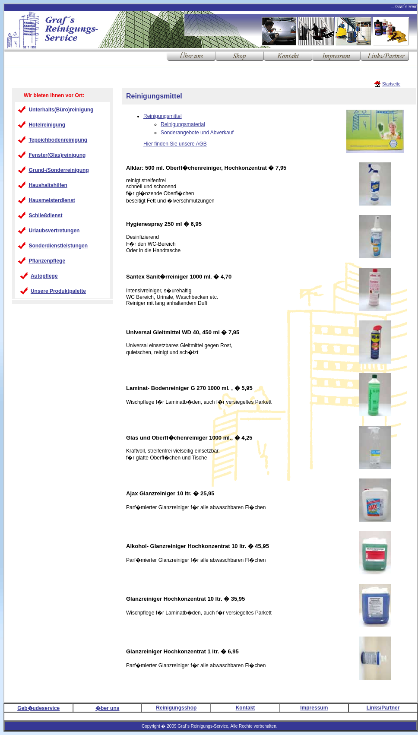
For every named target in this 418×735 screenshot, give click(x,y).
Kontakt (245, 708)
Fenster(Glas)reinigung (57, 155)
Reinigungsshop (176, 708)
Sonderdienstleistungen (58, 246)
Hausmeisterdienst (51, 200)
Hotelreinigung (46, 125)
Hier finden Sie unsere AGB (175, 144)
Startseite (391, 84)
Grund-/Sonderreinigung (58, 170)
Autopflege (44, 276)
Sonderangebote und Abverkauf (197, 133)
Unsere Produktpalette (58, 291)
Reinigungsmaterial (183, 124)
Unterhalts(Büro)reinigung (60, 110)
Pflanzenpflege (46, 261)
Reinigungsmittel (162, 116)
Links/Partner (383, 708)
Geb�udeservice (38, 708)
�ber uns (107, 708)
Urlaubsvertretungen (53, 231)
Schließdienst (45, 215)
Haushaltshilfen (47, 185)
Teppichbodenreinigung (57, 140)
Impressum (314, 708)
